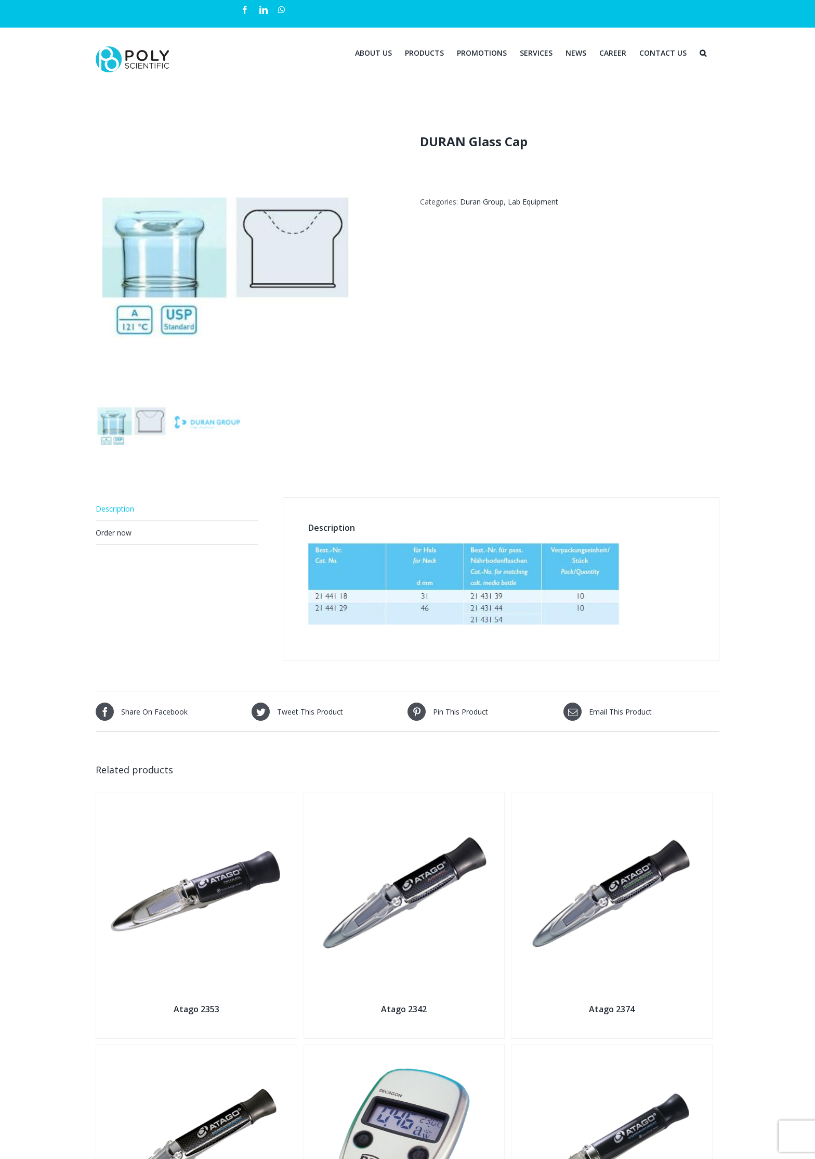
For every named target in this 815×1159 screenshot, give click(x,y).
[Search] (703, 52)
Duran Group (482, 202)
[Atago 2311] (196, 1051)
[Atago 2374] (611, 800)
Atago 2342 (404, 1009)
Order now (114, 533)
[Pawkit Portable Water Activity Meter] (404, 1051)
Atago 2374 (612, 1009)
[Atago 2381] (611, 1051)
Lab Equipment (533, 202)
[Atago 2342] (404, 800)
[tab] (177, 509)
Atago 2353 (196, 1009)
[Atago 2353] (196, 800)
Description (115, 509)
